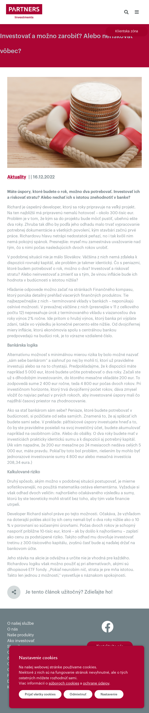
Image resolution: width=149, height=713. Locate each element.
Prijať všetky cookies (40, 694)
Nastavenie (109, 694)
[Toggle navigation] (136, 12)
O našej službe (20, 623)
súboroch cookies (64, 683)
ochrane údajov (96, 683)
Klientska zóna (126, 31)
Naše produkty (20, 635)
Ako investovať (20, 641)
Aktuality (16, 177)
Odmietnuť (78, 694)
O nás (12, 629)
